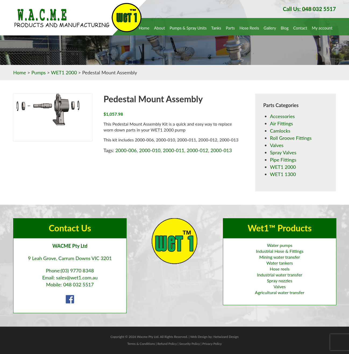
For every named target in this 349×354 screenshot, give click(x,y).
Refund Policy (167, 344)
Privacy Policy (212, 344)
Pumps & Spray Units (188, 27)
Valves (276, 145)
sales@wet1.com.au (77, 277)
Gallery (269, 27)
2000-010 (150, 150)
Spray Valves (283, 152)
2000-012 (197, 150)
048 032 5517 (78, 284)
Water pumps (279, 245)
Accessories (282, 116)
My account (322, 27)
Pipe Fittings (283, 160)
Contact (300, 27)
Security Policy (189, 344)
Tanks (216, 27)
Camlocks (280, 131)
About (159, 27)
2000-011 (173, 150)
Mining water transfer (279, 257)
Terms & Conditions (141, 344)
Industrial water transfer (279, 274)
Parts (230, 27)
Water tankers (279, 262)
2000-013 (221, 150)
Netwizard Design (226, 337)
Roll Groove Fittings (291, 138)
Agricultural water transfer (279, 292)
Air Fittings (281, 123)
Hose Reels (249, 27)
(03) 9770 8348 (77, 270)
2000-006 (126, 150)
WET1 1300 (283, 174)
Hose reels (280, 268)
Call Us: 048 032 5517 (309, 9)
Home (144, 27)
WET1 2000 (64, 72)
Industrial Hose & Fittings (279, 251)
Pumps (38, 72)
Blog (285, 27)
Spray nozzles (279, 280)
